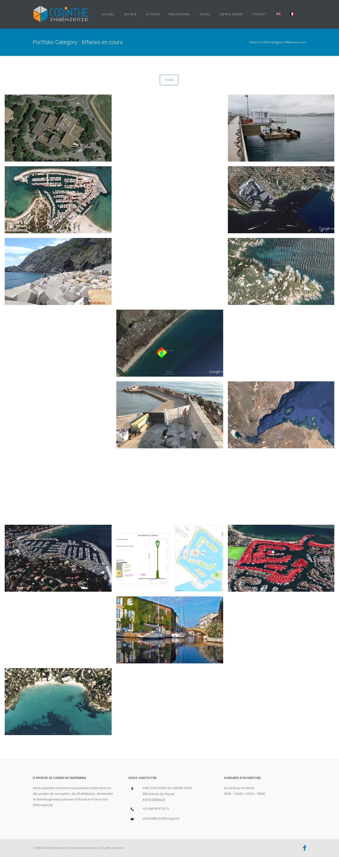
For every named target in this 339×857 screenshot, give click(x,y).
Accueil (108, 14)
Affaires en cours (295, 42)
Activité (152, 14)
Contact (259, 14)
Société (130, 14)
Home (253, 42)
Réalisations (179, 14)
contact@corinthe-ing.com (161, 818)
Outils (205, 14)
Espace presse (231, 14)
